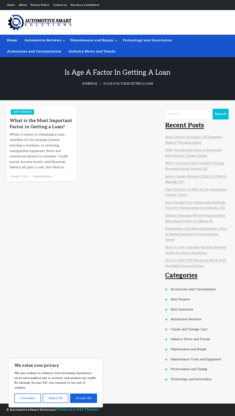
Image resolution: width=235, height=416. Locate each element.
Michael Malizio (42, 176)
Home (11, 5)
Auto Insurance (182, 309)
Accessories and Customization (34, 51)
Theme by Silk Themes (78, 409)
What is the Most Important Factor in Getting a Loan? (41, 124)
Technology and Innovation (147, 40)
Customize (27, 398)
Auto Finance (22, 111)
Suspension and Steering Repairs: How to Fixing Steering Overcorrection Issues (196, 234)
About (23, 5)
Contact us (60, 5)
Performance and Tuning (189, 369)
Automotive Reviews (42, 40)
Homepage (89, 83)
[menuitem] (12, 40)
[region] (56, 383)
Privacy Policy (40, 5)
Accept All (83, 398)
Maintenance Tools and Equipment (196, 359)
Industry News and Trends (92, 51)
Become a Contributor (85, 5)
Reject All (55, 398)
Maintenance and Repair (92, 40)
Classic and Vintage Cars (189, 329)
